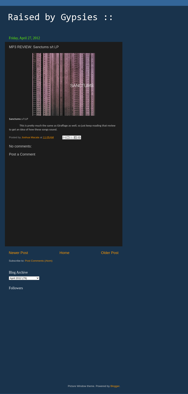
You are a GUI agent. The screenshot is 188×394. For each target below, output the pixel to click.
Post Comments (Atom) (38, 260)
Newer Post (18, 253)
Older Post (109, 253)
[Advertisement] (151, 58)
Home (64, 253)
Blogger (114, 386)
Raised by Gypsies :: (61, 18)
